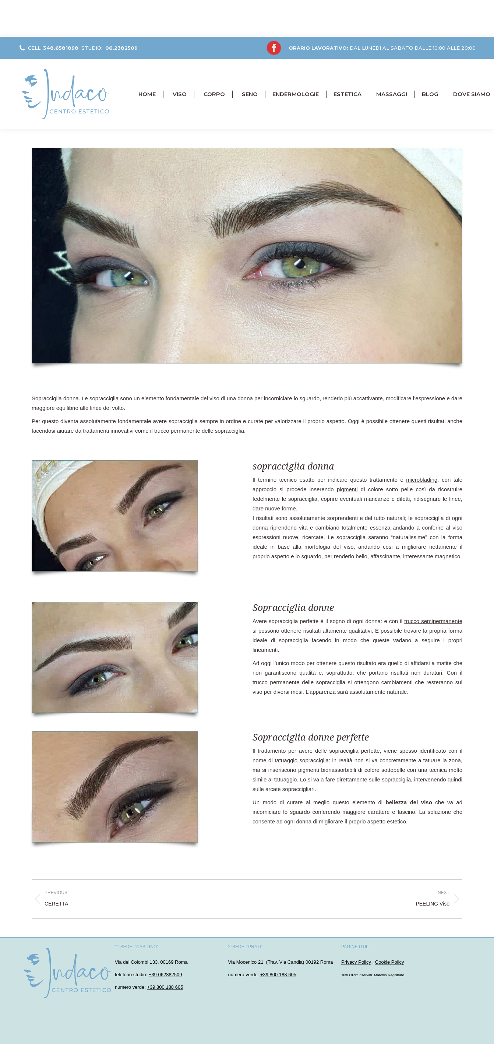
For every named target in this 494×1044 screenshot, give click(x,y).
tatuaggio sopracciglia (301, 760)
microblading (421, 480)
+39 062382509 (165, 974)
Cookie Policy (389, 962)
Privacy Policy (356, 962)
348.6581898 (60, 48)
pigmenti (347, 489)
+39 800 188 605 (165, 987)
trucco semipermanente (433, 621)
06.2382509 (121, 48)
